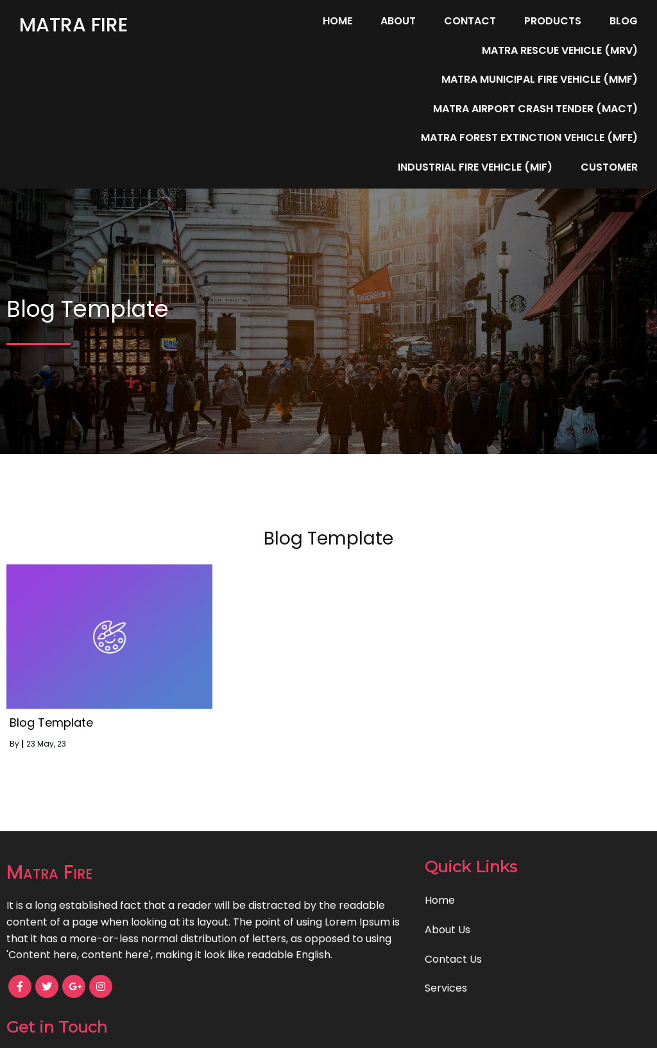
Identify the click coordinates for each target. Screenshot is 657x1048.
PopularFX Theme (377, 1029)
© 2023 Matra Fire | (283, 1029)
